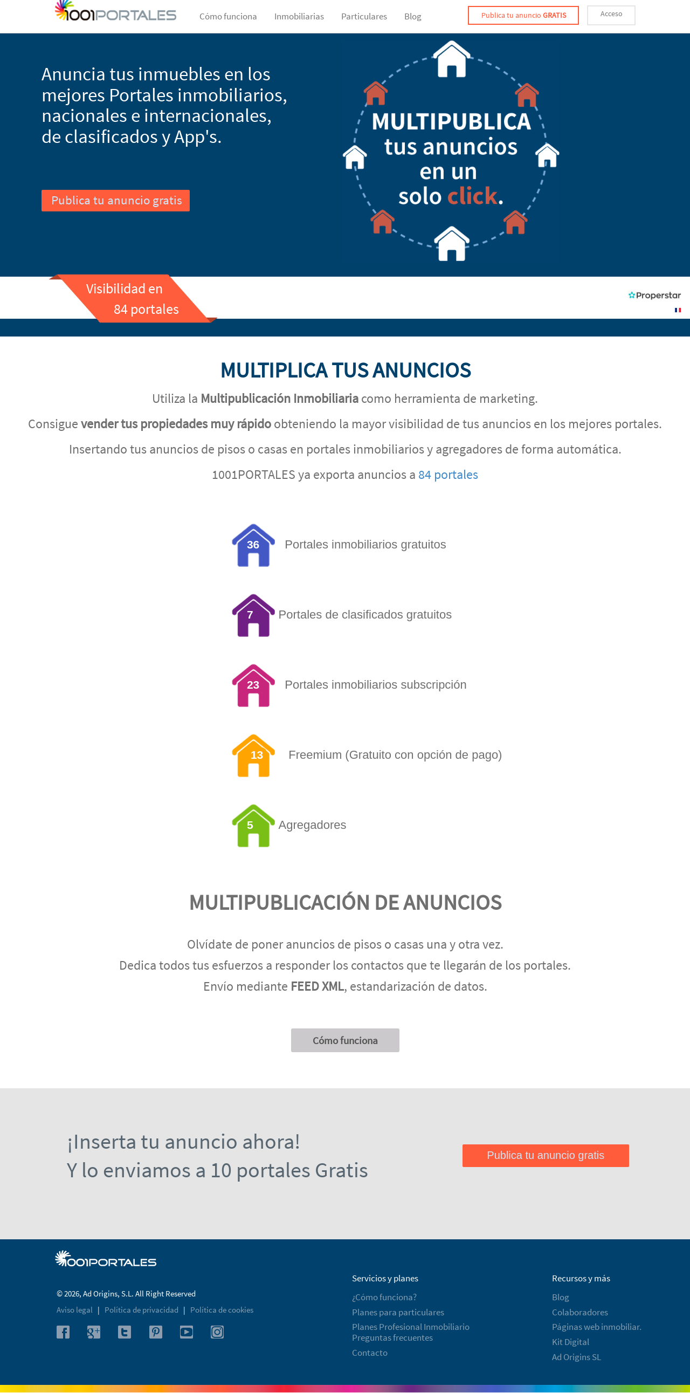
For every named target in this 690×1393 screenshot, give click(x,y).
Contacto (370, 1352)
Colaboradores (580, 1312)
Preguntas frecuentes (392, 1337)
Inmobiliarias (299, 16)
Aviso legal (75, 1310)
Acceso (612, 13)
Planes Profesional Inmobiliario (411, 1327)
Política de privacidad (142, 1310)
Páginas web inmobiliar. (596, 1327)
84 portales (448, 474)
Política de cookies (221, 1310)
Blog (413, 16)
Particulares (364, 16)
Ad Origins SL (576, 1357)
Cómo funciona (228, 16)
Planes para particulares (398, 1312)
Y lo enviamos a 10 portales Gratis (217, 1169)
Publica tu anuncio (523, 15)
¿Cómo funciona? (384, 1297)
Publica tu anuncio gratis (116, 200)
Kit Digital (570, 1342)
